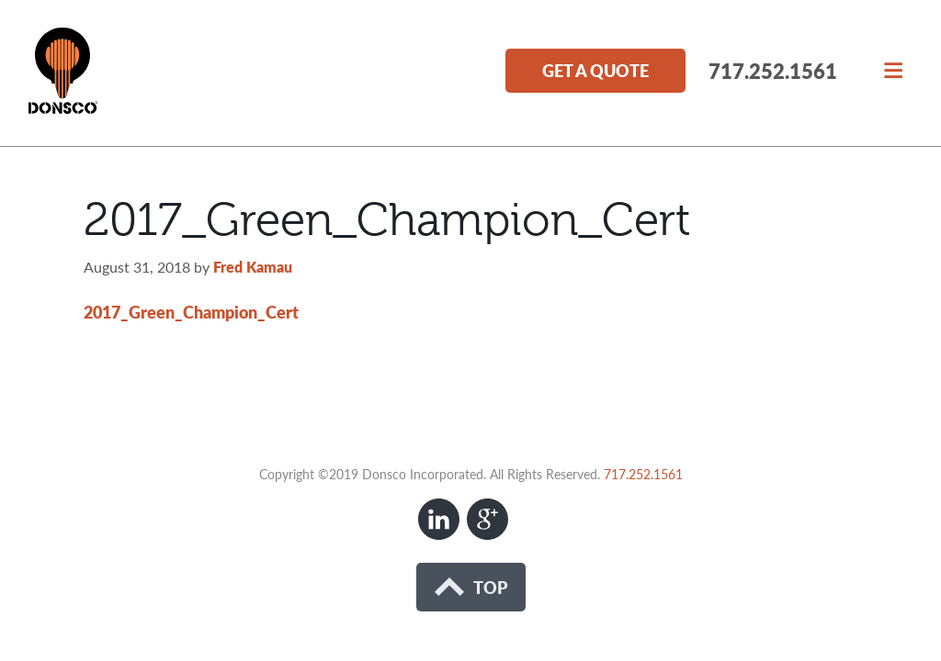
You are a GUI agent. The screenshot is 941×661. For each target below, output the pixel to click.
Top (471, 587)
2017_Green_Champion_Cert (191, 311)
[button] (893, 68)
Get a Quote (595, 70)
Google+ (487, 519)
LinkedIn (438, 519)
